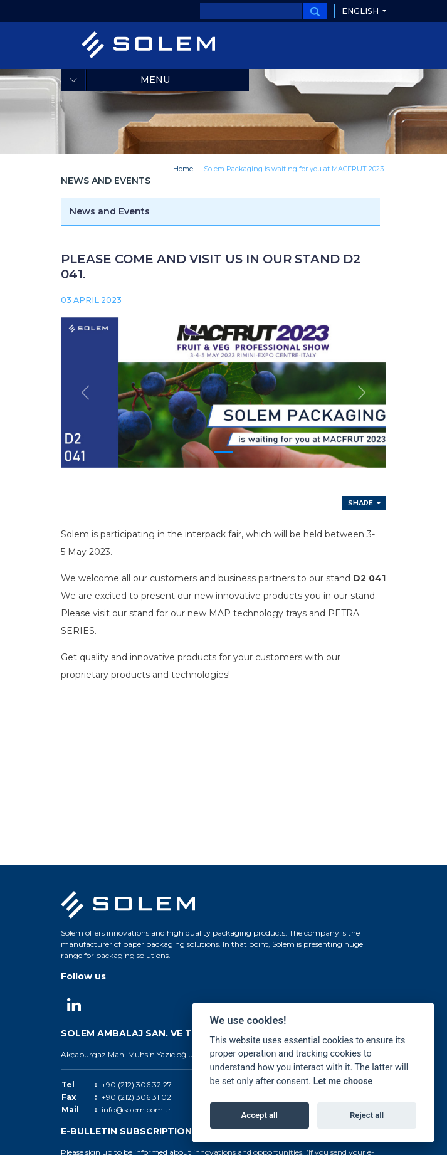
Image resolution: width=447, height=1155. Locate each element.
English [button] (361, 11)
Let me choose (343, 1081)
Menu (155, 79)
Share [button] (361, 503)
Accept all (259, 1115)
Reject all (367, 1115)
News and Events (110, 211)
